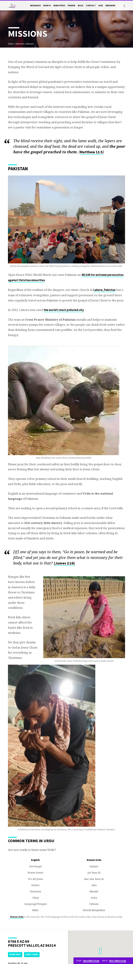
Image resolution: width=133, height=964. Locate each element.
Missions (30, 43)
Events (47, 5)
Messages (35, 5)
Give (100, 5)
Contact (91, 5)
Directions (32, 954)
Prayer (71, 5)
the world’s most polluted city (64, 310)
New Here (110, 5)
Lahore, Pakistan (104, 290)
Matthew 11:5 (91, 152)
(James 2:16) (64, 563)
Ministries (59, 5)
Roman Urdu (17, 916)
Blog (80, 5)
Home (10, 43)
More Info (15, 954)
